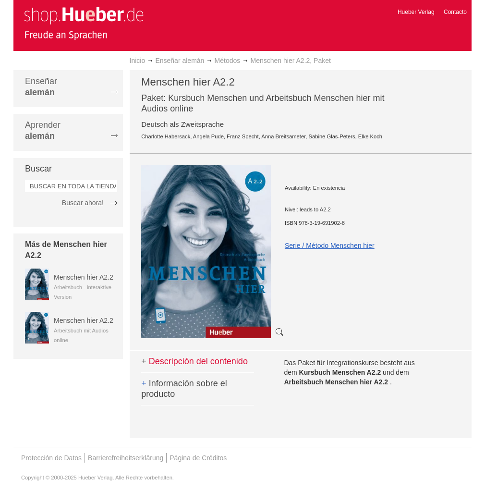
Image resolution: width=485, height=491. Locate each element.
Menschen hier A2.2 (83, 277)
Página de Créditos (198, 458)
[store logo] (83, 23)
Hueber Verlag (416, 12)
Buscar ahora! (83, 203)
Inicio (138, 60)
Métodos (228, 60)
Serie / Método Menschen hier (330, 245)
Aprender (43, 130)
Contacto (455, 12)
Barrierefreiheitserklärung (125, 458)
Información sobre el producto (184, 389)
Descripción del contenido (194, 361)
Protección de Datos (51, 458)
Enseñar (41, 86)
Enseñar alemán (179, 60)
